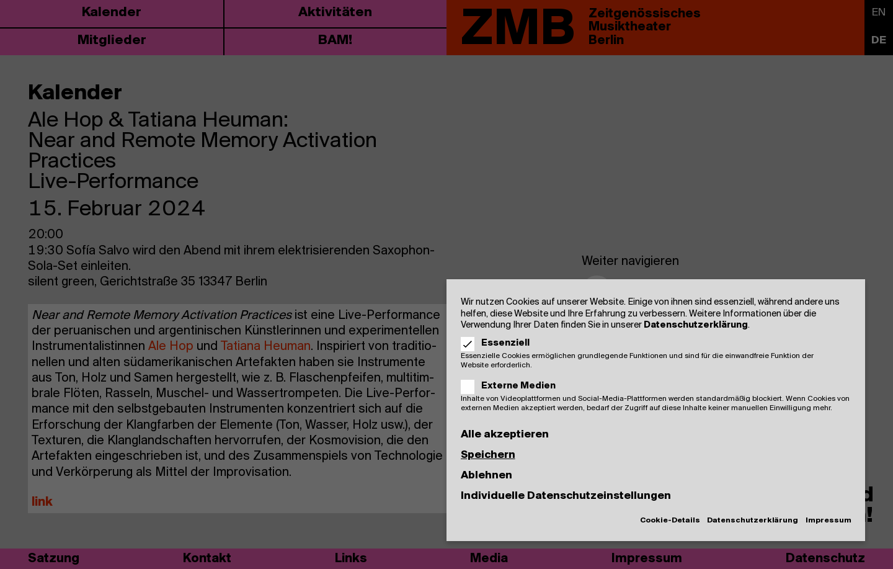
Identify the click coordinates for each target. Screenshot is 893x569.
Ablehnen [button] (486, 476)
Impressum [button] (828, 520)
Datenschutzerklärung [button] (752, 520)
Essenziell (499, 343)
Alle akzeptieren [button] (505, 435)
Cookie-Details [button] (670, 520)
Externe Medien (512, 386)
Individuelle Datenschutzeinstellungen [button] (566, 496)
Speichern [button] (488, 455)
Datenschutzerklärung (696, 325)
